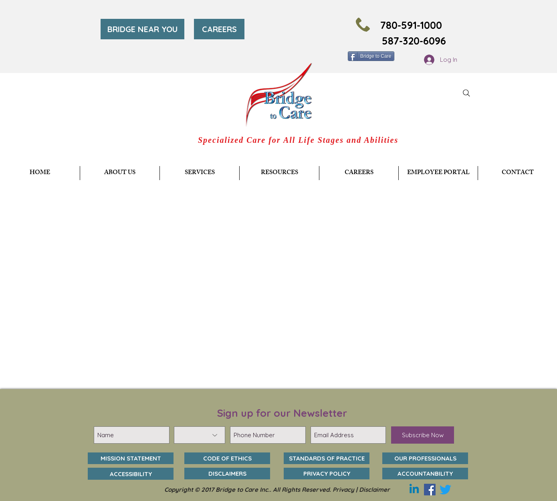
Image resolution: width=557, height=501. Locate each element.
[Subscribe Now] (422, 435)
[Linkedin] (414, 489)
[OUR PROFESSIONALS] (425, 458)
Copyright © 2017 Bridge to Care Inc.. (218, 489)
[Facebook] (430, 489)
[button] (199, 173)
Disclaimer (374, 489)
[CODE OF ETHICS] (227, 458)
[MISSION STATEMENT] (131, 458)
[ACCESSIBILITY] (131, 474)
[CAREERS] (219, 29)
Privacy (343, 489)
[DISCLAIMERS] (227, 473)
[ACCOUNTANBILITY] (425, 473)
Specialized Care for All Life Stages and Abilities (298, 140)
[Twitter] (445, 489)
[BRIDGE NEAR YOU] (142, 29)
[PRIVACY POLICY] (326, 473)
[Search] (466, 93)
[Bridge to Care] (371, 56)
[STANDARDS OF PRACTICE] (326, 458)
